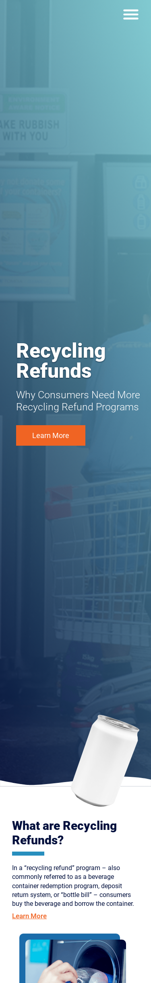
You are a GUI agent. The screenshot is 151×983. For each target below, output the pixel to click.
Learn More (50, 435)
